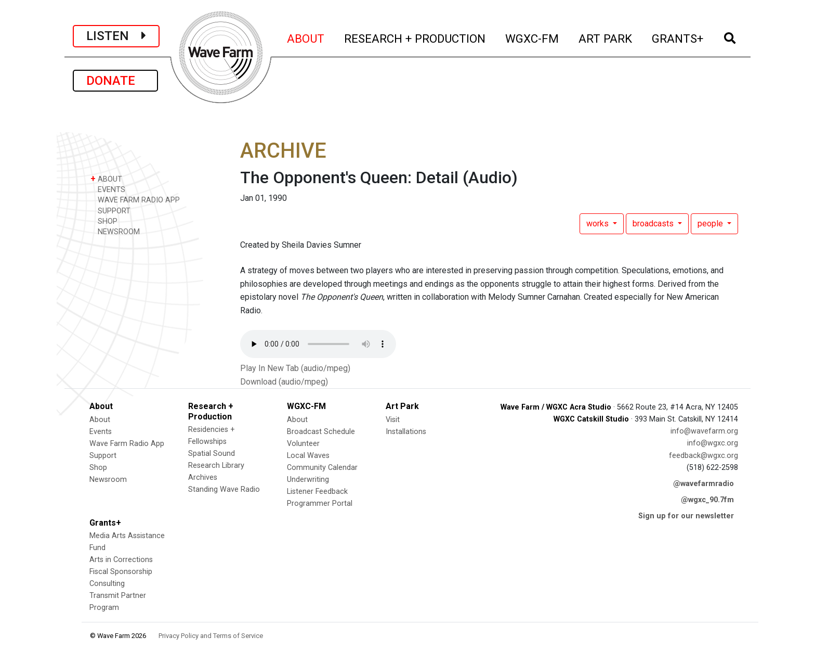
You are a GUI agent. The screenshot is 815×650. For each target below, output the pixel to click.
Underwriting (308, 479)
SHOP (103, 221)
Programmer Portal (319, 503)
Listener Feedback (317, 491)
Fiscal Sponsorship (120, 571)
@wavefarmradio (703, 483)
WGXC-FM (532, 37)
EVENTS (107, 189)
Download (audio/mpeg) (284, 382)
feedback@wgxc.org (703, 455)
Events (100, 431)
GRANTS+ (678, 37)
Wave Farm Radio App (126, 443)
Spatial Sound (211, 453)
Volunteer (303, 443)
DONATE (115, 80)
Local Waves (308, 455)
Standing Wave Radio (224, 489)
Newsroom (108, 479)
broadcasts (654, 223)
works (598, 223)
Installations (406, 431)
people (711, 223)
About (99, 419)
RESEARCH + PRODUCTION (415, 37)
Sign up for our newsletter (686, 516)
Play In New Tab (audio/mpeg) (295, 368)
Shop (98, 467)
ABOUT (306, 37)
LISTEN (116, 36)
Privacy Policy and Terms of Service (211, 636)
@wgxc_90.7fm (707, 499)
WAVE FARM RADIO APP (135, 200)
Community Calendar (322, 467)
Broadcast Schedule (321, 431)
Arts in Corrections (121, 559)
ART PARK (605, 37)
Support (102, 455)
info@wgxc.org (712, 443)
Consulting (107, 583)
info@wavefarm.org (704, 431)
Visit (393, 419)
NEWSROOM (115, 231)
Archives (202, 477)
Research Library (216, 465)
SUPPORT (110, 210)
